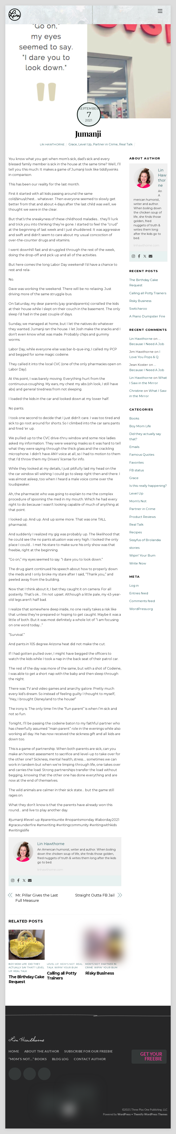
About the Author (41, 1051)
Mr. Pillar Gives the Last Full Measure (36, 898)
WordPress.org (141, 609)
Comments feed (142, 601)
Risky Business (99, 973)
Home (14, 1051)
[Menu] (160, 11)
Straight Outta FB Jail (94, 895)
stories (134, 548)
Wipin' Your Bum (65, 967)
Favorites (136, 462)
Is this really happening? (148, 486)
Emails (134, 447)
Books (134, 418)
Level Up (85, 144)
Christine (136, 391)
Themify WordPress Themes (150, 1114)
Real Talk (126, 144)
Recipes (135, 532)
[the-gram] (15, 1074)
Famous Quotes (141, 454)
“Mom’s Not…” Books (28, 1059)
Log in (134, 585)
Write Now (137, 563)
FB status (136, 470)
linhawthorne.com (50, 869)
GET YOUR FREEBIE (151, 1056)
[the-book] (44, 1074)
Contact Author (90, 1059)
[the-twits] (29, 1074)
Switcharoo (138, 308)
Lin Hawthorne (52, 144)
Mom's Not (67, 964)
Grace (73, 144)
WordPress (124, 1114)
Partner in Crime (105, 144)
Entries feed (138, 593)
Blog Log (60, 1059)
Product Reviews (142, 517)
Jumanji (88, 133)
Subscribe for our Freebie (88, 1051)
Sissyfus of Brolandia (145, 540)
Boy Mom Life (18, 964)
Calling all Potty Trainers (61, 975)
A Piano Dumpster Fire (147, 316)
